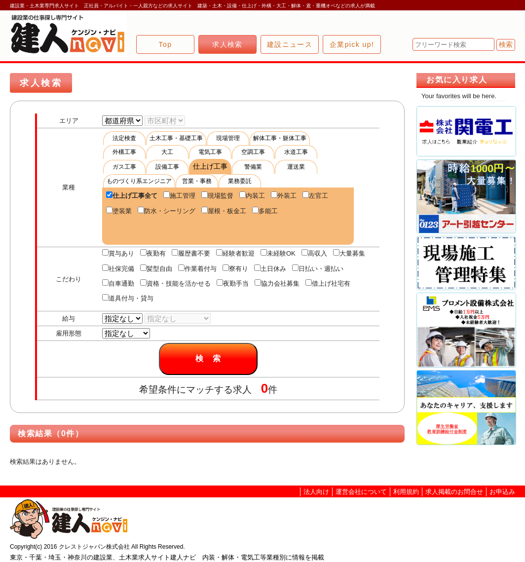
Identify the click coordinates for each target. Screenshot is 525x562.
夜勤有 (153, 253)
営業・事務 (197, 181)
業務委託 (240, 181)
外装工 (284, 195)
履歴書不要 (191, 253)
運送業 (296, 166)
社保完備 (118, 268)
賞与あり (118, 253)
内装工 (252, 195)
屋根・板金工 (223, 211)
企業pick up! (352, 44)
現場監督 (217, 195)
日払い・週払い (317, 268)
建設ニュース (289, 44)
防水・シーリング (166, 211)
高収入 (314, 253)
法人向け (316, 491)
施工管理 (179, 195)
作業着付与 (197, 268)
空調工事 (253, 152)
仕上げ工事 (210, 166)
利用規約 (406, 491)
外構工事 (124, 152)
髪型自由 (156, 268)
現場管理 (228, 138)
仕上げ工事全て (131, 195)
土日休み (270, 268)
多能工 (265, 211)
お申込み (502, 491)
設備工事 (167, 166)
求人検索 (227, 44)
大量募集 (349, 253)
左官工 (315, 195)
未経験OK (278, 253)
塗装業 (119, 211)
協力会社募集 (277, 283)
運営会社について (361, 491)
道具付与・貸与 (127, 298)
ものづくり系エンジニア (139, 181)
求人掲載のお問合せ (454, 491)
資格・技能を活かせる (175, 283)
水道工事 (296, 152)
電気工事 (210, 152)
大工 (167, 152)
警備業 (253, 166)
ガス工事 (124, 166)
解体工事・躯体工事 (279, 138)
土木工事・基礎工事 (176, 138)
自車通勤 (118, 283)
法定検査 (124, 138)
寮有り (235, 268)
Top (165, 44)
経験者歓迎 (235, 253)
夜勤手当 (233, 283)
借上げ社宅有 (327, 283)
